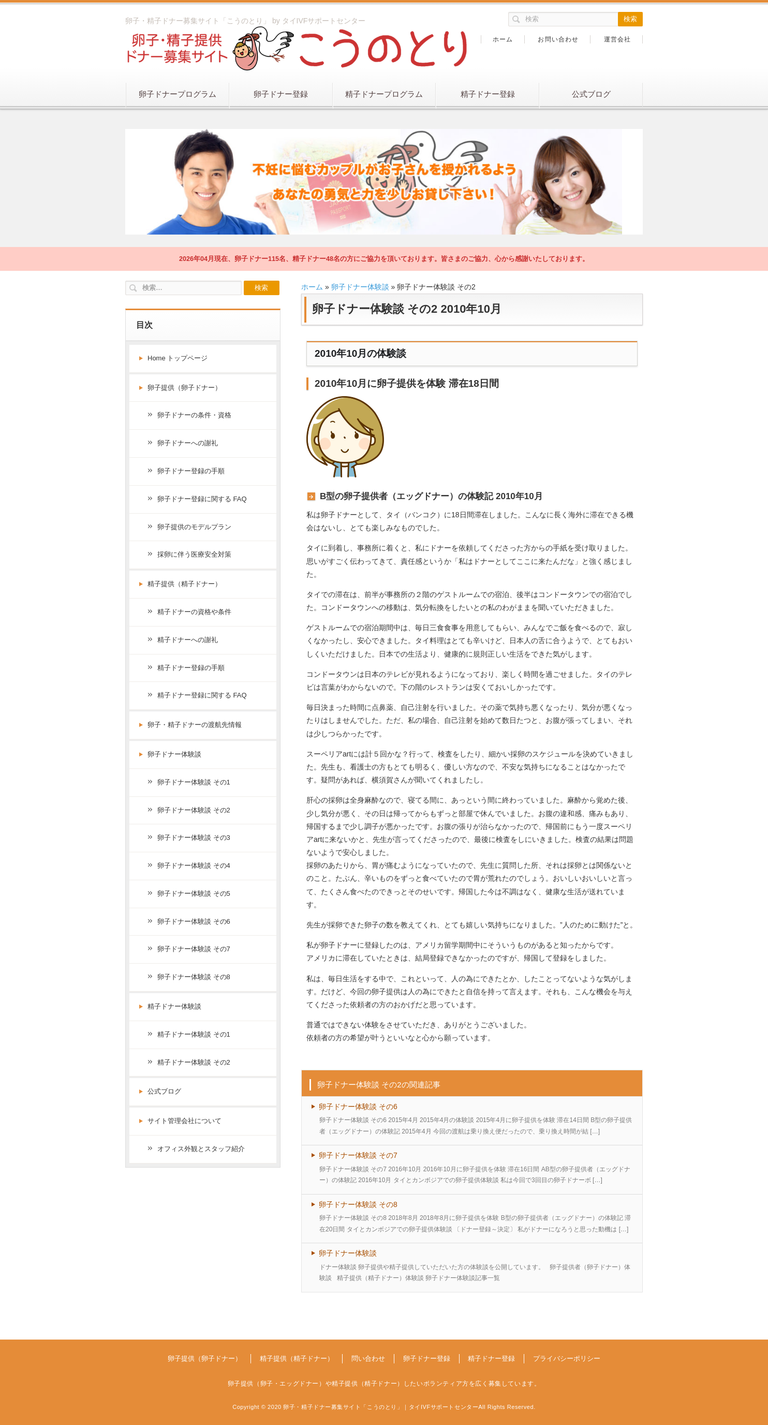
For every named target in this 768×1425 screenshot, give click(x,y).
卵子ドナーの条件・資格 (194, 415)
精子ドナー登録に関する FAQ (202, 695)
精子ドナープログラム (384, 94)
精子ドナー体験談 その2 (193, 1062)
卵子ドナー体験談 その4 (193, 865)
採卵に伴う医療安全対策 (194, 554)
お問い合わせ (558, 39)
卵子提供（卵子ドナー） (184, 387)
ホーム (503, 39)
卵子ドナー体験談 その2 (193, 810)
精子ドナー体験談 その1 (193, 1034)
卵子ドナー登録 (281, 94)
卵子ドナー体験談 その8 (358, 1204)
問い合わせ (368, 1358)
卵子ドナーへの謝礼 (187, 443)
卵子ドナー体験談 (360, 287)
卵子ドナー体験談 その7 (358, 1155)
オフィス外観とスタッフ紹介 (201, 1149)
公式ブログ (591, 94)
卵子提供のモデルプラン (194, 527)
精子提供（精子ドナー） (184, 584)
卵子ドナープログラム (177, 94)
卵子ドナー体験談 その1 (193, 782)
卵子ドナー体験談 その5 (193, 893)
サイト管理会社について (184, 1121)
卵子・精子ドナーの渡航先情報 (194, 725)
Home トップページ (177, 358)
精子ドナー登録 (488, 94)
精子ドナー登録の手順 (191, 668)
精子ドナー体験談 (174, 1006)
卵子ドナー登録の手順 (191, 471)
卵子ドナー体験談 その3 (193, 837)
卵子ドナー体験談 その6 (358, 1106)
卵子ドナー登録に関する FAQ (202, 499)
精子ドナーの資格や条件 (194, 612)
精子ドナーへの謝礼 (187, 640)
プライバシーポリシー (566, 1358)
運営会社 (617, 39)
